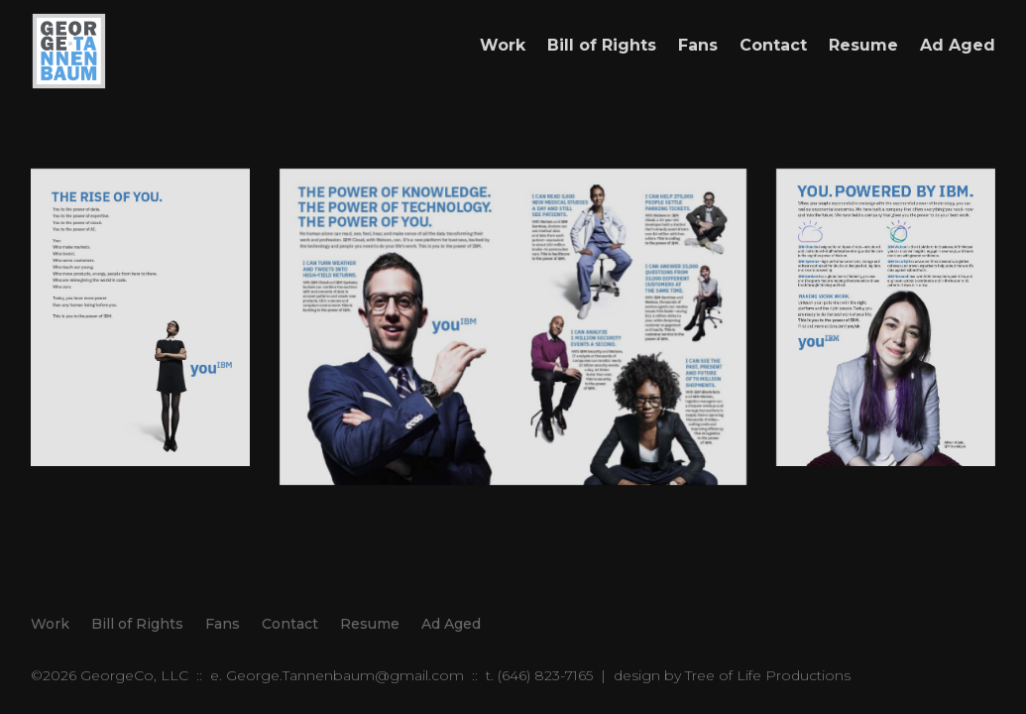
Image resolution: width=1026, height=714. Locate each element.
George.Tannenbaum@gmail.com (345, 675)
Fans (698, 45)
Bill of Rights (601, 45)
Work (502, 45)
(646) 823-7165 (545, 675)
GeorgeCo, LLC (134, 675)
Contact (773, 45)
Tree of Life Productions (768, 675)
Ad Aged (957, 45)
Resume (863, 45)
